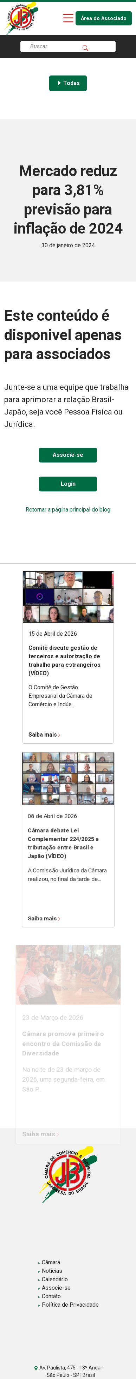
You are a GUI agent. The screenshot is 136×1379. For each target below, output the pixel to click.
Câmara (49, 1262)
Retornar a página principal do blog (68, 509)
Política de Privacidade (68, 1304)
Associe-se (68, 455)
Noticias (50, 1271)
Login (68, 483)
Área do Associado (104, 19)
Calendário (53, 1279)
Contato (49, 1296)
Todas (68, 83)
